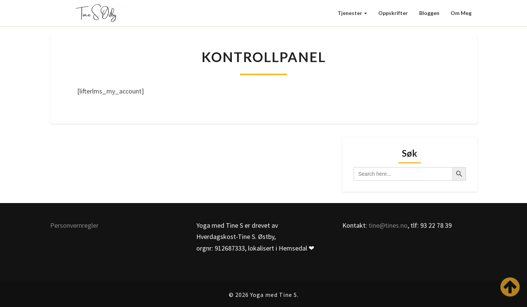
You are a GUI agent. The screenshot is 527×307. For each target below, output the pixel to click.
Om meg (461, 13)
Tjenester (352, 13)
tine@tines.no (388, 225)
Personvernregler (74, 225)
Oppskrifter (393, 13)
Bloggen (429, 13)
